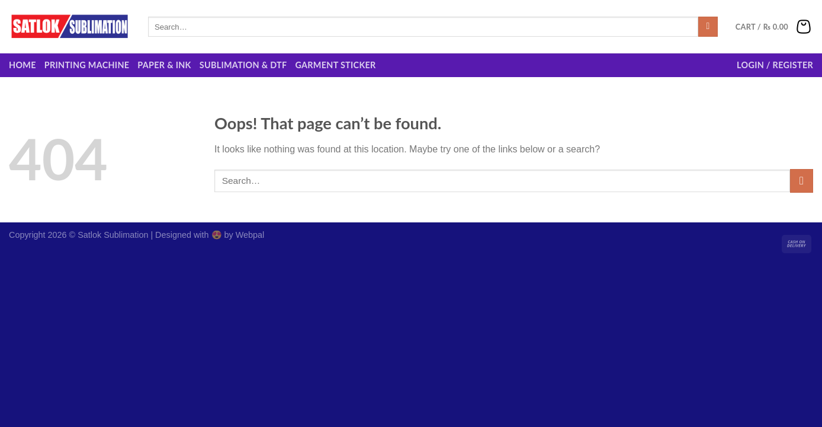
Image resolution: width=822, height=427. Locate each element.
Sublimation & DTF (243, 65)
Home (22, 65)
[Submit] (708, 27)
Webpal (250, 235)
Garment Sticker (335, 65)
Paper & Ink (164, 65)
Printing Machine (87, 65)
